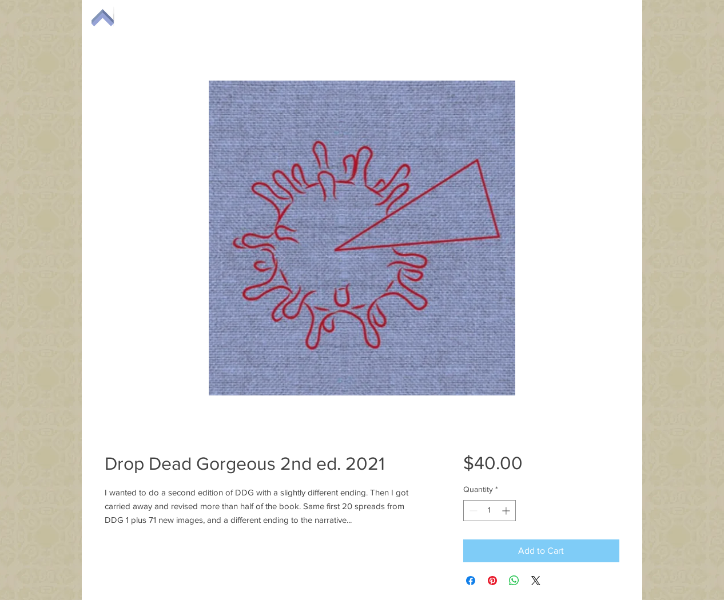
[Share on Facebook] (471, 580)
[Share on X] (536, 580)
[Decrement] (472, 511)
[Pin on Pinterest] (492, 580)
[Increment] (507, 511)
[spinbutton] (489, 511)
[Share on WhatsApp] (514, 580)
